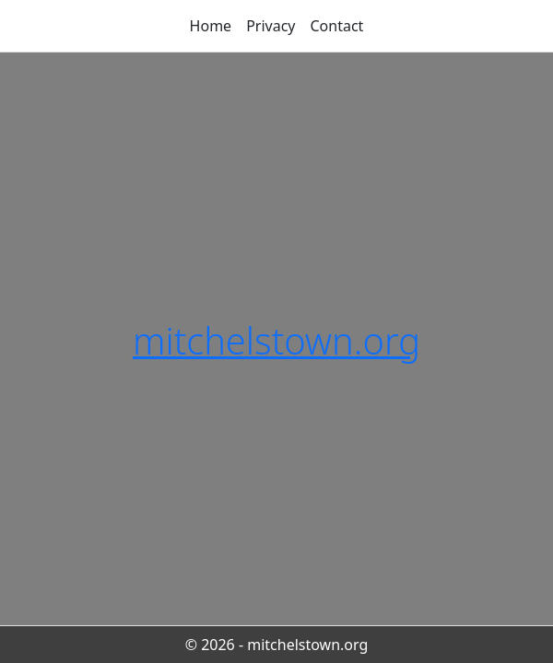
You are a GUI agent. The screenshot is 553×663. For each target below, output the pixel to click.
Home (211, 26)
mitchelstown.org (276, 340)
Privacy (270, 26)
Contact (337, 26)
